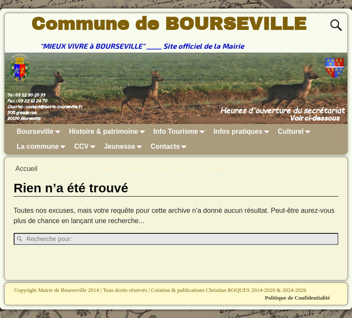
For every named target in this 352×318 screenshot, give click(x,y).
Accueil (26, 168)
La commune (43, 146)
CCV (86, 146)
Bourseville (40, 131)
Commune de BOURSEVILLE (168, 24)
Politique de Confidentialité (297, 297)
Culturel (296, 131)
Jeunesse (124, 146)
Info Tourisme (180, 131)
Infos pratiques (243, 131)
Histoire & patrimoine (108, 131)
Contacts (170, 146)
